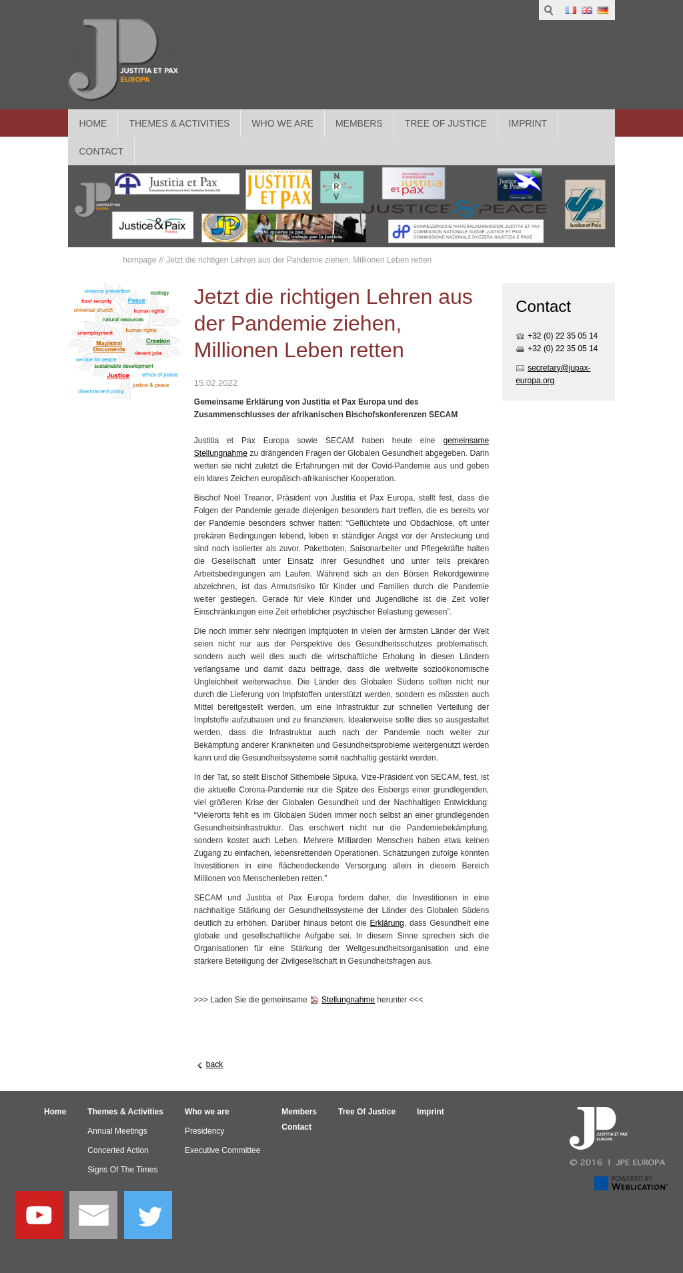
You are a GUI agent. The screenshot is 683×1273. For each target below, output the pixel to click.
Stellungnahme (348, 999)
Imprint (528, 123)
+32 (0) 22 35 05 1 (560, 336)
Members (359, 123)
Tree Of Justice (446, 123)
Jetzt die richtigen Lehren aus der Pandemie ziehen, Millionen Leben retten (299, 260)
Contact (296, 1127)
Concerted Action (117, 1150)
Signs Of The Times (122, 1169)
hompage (139, 260)
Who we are (282, 123)
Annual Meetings (117, 1131)
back (214, 1064)
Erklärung (387, 923)
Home (93, 123)
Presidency (204, 1131)
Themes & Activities (179, 123)
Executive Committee (222, 1150)
